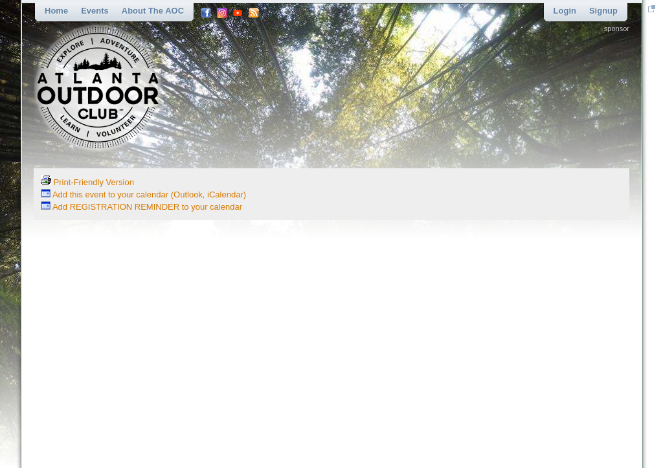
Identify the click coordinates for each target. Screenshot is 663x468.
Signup (603, 11)
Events (95, 11)
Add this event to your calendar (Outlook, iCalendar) (143, 194)
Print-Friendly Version (87, 182)
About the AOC (153, 11)
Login (565, 11)
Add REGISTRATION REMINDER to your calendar (141, 207)
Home (56, 11)
